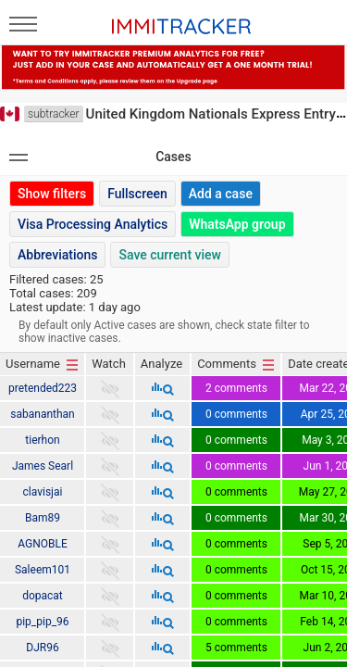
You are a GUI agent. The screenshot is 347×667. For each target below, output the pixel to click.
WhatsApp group (237, 224)
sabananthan (42, 414)
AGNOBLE (43, 543)
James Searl (42, 465)
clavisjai (43, 491)
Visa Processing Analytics (92, 224)
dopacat (42, 595)
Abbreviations (57, 254)
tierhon (42, 440)
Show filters (52, 193)
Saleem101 (42, 569)
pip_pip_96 (42, 621)
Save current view (169, 254)
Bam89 (42, 517)
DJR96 (42, 647)
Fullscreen (137, 193)
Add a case (221, 193)
